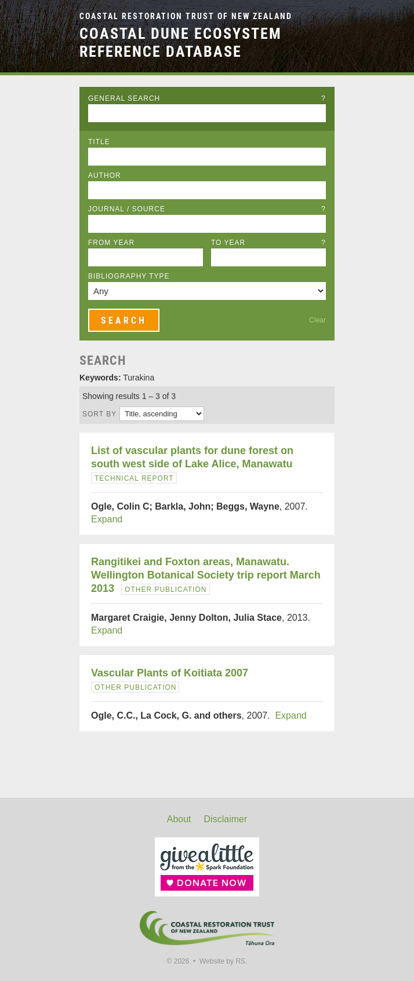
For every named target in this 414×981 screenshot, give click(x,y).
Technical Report (134, 478)
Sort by (99, 414)
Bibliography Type (129, 276)
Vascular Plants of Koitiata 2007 (169, 673)
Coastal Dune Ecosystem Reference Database (180, 42)
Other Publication (165, 589)
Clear (317, 320)
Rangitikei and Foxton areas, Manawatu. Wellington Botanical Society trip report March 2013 (206, 575)
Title (99, 142)
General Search (207, 98)
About (179, 819)
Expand (106, 519)
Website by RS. (223, 961)
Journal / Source (207, 209)
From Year (111, 243)
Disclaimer (226, 819)
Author (104, 175)
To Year (268, 243)
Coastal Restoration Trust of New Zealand (185, 16)
